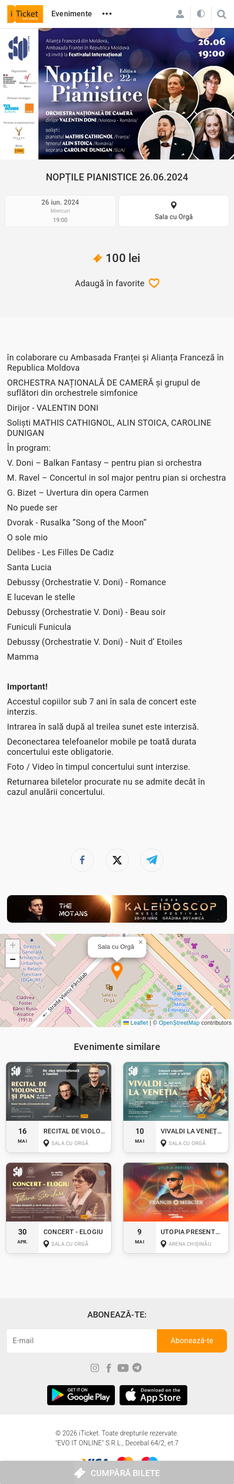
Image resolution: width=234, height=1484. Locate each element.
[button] (117, 971)
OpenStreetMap (179, 1023)
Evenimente (71, 13)
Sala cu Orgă (174, 217)
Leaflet (135, 1023)
